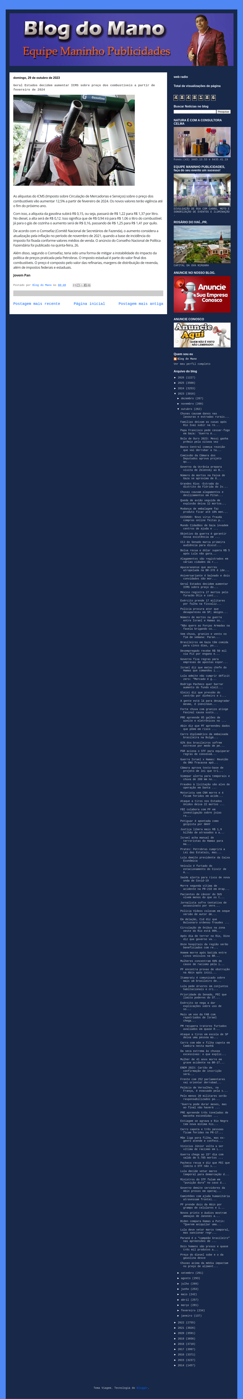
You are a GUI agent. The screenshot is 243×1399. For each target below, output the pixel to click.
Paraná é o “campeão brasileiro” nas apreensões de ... (205, 1240)
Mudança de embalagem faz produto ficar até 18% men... (204, 510)
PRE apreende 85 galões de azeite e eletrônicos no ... (203, 719)
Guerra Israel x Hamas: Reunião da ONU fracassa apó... (204, 761)
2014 (182, 1365)
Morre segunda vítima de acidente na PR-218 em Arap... (205, 887)
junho (185, 1289)
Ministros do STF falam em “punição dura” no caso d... (203, 1181)
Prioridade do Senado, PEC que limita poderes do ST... (203, 996)
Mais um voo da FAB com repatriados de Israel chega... (198, 1017)
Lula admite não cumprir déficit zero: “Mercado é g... (205, 677)
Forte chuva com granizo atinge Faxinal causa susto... (204, 711)
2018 (182, 1344)
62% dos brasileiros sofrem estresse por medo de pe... (202, 744)
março (185, 1305)
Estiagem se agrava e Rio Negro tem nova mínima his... (204, 1123)
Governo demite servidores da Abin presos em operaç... (202, 1189)
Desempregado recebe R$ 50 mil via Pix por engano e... (203, 652)
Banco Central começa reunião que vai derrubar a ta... (202, 448)
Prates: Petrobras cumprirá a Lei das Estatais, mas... (202, 851)
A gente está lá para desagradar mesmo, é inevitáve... (205, 702)
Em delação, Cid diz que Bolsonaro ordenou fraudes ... (205, 921)
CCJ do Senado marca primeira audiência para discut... (202, 544)
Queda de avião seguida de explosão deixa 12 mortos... (203, 502)
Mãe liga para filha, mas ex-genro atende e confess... (202, 1139)
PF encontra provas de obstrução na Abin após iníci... (205, 971)
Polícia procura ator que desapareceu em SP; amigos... (204, 611)
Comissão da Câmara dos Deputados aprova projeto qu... (201, 458)
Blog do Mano (187, 358)
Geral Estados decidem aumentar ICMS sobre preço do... (204, 585)
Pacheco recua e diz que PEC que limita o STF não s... (205, 1164)
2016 (182, 1354)
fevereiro (189, 1310)
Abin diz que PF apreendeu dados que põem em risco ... (205, 727)
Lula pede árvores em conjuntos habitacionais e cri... (204, 988)
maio (185, 1294)
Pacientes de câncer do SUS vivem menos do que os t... (202, 896)
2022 (182, 1322)
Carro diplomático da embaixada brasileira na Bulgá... (204, 736)
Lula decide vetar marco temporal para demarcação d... (205, 1173)
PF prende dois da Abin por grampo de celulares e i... (202, 1206)
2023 (182, 393)
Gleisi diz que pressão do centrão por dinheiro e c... (203, 694)
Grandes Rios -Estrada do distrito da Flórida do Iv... (204, 485)
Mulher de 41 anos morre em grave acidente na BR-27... (202, 1061)
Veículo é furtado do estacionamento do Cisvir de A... (203, 869)
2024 (182, 388)
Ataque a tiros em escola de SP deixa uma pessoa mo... (204, 1036)
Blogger (142, 1388)
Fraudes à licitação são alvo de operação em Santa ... (205, 786)
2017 (182, 1349)
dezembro (188, 398)
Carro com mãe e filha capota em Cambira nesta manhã (205, 1044)
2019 (182, 1338)
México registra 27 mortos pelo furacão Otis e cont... (204, 594)
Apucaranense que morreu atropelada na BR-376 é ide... (205, 569)
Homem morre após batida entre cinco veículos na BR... (203, 954)
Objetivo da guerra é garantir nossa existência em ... (203, 535)
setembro (188, 1273)
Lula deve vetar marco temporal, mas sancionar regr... (205, 1231)
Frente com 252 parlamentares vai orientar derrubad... (202, 1081)
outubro (187, 409)
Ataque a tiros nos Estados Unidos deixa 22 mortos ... (202, 803)
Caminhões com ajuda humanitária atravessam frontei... (205, 1198)
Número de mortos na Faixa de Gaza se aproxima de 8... (202, 477)
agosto (186, 1278)
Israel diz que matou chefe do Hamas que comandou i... (203, 669)
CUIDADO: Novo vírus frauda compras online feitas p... (202, 519)
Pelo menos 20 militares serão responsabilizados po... (203, 1097)
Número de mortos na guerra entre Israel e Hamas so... (202, 619)
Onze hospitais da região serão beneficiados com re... (204, 946)
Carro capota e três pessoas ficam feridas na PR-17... (201, 1131)
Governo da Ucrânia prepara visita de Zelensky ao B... (202, 468)
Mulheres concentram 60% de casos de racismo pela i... (202, 963)
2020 (182, 1333)
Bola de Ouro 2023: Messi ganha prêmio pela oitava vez (204, 440)
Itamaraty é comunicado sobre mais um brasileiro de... (202, 979)
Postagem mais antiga (141, 304)
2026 (182, 377)
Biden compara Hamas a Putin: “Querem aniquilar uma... (202, 1223)
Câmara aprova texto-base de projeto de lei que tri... (201, 769)
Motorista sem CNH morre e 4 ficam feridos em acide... (201, 794)
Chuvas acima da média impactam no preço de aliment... (204, 1265)
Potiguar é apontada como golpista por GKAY (199, 823)
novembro (188, 403)
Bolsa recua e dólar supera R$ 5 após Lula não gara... (205, 552)
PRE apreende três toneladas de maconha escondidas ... (204, 1114)
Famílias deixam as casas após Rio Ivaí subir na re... (203, 423)
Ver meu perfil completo (192, 364)
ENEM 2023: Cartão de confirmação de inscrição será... (201, 1071)
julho (185, 1283)
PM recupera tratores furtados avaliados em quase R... (203, 1028)
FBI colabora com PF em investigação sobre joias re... (201, 812)
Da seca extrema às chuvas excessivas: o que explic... (203, 1053)
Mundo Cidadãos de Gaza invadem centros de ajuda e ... (204, 527)
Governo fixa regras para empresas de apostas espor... (204, 661)
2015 (182, 1360)
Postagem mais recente (36, 304)
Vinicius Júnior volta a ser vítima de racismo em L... (201, 1148)
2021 (182, 1327)
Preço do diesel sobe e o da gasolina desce (201, 1256)
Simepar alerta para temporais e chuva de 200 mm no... (205, 778)
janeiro (187, 1315)
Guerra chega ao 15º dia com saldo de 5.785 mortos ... (201, 1156)
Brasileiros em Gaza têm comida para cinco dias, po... (204, 644)
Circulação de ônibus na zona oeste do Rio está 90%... (202, 929)
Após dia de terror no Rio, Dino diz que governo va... (205, 938)
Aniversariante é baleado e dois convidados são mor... (205, 577)
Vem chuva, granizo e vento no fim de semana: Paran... (203, 636)
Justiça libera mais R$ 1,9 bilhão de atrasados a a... (202, 831)
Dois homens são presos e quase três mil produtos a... (204, 1248)
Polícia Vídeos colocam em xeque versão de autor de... (205, 913)
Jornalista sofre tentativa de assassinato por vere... (203, 904)
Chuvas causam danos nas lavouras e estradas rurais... (205, 415)
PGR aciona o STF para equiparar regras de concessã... (205, 753)
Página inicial (89, 304)
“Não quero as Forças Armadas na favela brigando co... (205, 627)
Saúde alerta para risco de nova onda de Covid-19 (205, 879)
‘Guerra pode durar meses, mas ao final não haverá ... (203, 1106)
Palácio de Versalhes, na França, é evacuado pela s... (204, 1089)
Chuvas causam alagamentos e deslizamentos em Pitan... (201, 494)
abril (185, 1299)
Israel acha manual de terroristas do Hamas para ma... (201, 841)
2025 (182, 382)
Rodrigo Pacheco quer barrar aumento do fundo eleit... (201, 686)
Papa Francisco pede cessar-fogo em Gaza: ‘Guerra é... (205, 432)
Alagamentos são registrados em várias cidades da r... (204, 560)
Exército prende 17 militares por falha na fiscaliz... (202, 602)
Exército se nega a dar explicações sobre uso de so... (201, 1006)
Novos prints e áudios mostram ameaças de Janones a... (203, 1214)
